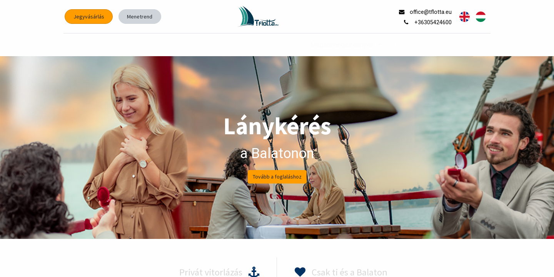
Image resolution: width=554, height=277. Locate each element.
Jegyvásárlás (88, 16)
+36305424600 (433, 22)
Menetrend (139, 16)
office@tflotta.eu (431, 12)
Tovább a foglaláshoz (277, 176)
